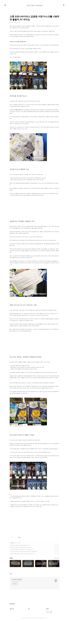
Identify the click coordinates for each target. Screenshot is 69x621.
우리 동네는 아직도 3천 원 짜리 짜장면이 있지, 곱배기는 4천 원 (21, 549)
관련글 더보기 (56, 558)
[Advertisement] (34, 206)
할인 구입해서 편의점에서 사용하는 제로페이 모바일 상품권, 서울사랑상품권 (23, 551)
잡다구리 (12, 542)
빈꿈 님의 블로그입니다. (16, 581)
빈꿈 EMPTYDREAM (17, 579)
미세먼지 (32, 256)
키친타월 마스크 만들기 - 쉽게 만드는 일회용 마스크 (19, 545)
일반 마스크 (52, 127)
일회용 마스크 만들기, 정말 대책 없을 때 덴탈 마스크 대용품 (20, 547)
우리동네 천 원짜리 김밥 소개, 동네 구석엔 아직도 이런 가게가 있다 (21, 553)
